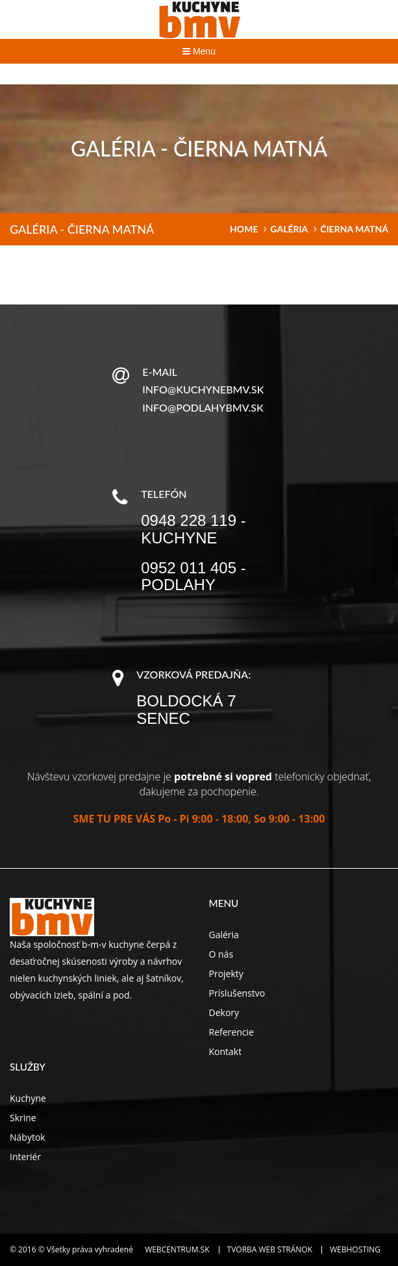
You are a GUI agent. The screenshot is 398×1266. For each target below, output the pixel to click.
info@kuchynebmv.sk (203, 389)
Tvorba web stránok (269, 1250)
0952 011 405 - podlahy (193, 576)
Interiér (25, 1156)
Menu (199, 51)
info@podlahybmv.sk (202, 407)
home (244, 228)
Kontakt (225, 1051)
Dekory (224, 1012)
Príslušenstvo (237, 993)
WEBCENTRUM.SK (177, 1250)
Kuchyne (28, 1098)
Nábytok (27, 1137)
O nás (221, 954)
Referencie (231, 1032)
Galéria (289, 228)
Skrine (23, 1117)
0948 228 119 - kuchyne (193, 529)
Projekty (226, 973)
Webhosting (355, 1250)
